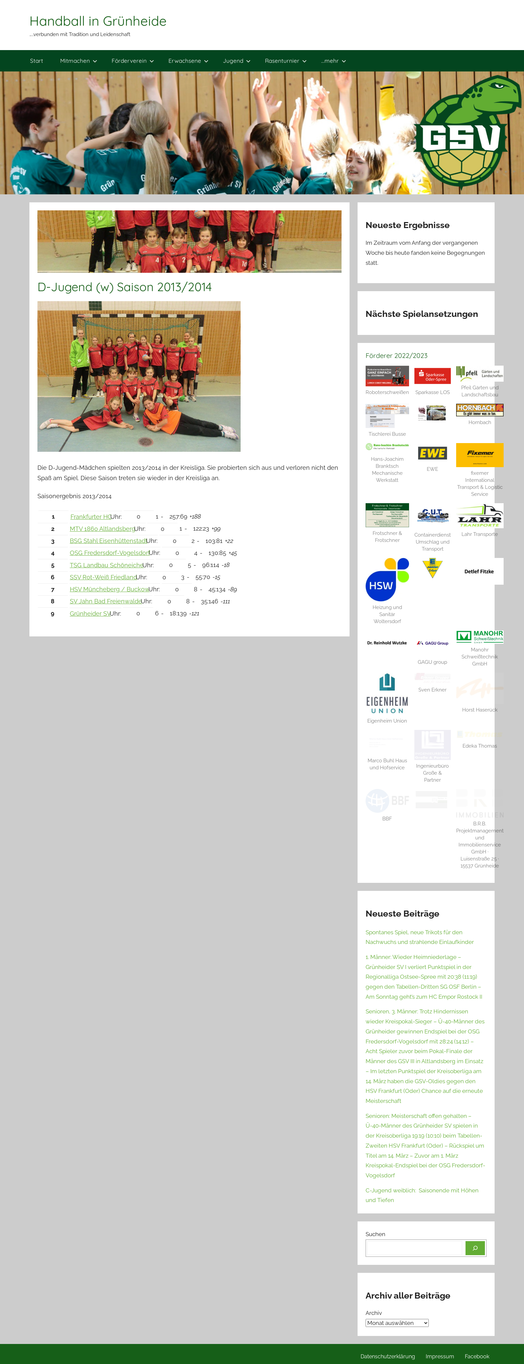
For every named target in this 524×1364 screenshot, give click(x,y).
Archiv (374, 1313)
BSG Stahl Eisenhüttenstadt (108, 540)
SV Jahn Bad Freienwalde (106, 601)
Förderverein (133, 60)
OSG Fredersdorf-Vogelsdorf (110, 552)
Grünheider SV (90, 613)
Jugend (237, 60)
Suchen (375, 1234)
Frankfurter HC (91, 516)
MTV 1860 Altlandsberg (102, 528)
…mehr (333, 60)
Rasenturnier (286, 60)
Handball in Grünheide (98, 20)
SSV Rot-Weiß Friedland (103, 577)
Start (36, 60)
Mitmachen (78, 60)
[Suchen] (475, 1248)
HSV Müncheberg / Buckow (110, 589)
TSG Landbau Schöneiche (107, 565)
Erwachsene (188, 60)
